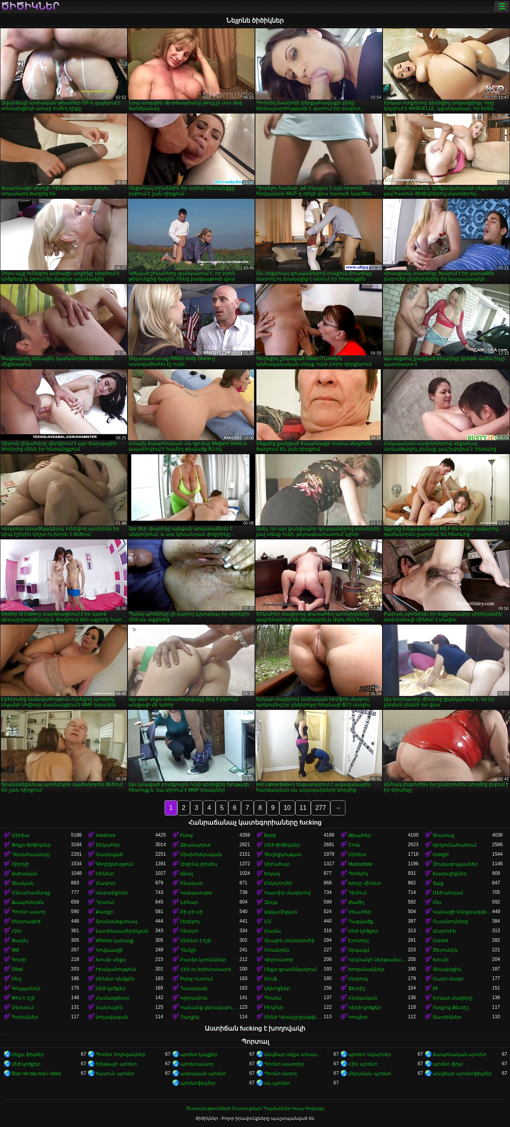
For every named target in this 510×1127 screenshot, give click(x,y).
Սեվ (17, 979)
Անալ (186, 873)
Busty (270, 835)
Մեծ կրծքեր (363, 931)
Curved (440, 940)
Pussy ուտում (196, 979)
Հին (17, 931)
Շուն (354, 845)
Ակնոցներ (277, 988)
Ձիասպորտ (195, 845)
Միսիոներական (201, 854)
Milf (15, 950)
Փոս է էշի (23, 998)
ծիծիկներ (30, 6)
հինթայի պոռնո (116, 1064)
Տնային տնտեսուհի (289, 940)
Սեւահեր (359, 912)
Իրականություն (116, 969)
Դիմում (357, 893)
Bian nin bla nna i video (36, 1073)
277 (320, 807)
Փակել (20, 940)
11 (303, 807)
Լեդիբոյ (190, 921)
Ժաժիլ (356, 902)
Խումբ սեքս (111, 959)
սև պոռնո (277, 1083)
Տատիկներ (447, 1017)
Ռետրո (189, 931)
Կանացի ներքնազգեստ (462, 912)
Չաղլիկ (189, 1017)
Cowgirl (441, 854)
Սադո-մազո (448, 979)
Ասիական (24, 873)
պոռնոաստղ (197, 1064)
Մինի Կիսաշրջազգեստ (294, 1017)
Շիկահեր (108, 845)
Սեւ (437, 902)
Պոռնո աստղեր (284, 1064)
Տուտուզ (443, 835)
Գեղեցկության (283, 854)
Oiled (17, 969)
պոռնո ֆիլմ (448, 1064)
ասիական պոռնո (203, 1073)
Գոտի (19, 959)
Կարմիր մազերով (287, 893)
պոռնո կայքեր (199, 1054)
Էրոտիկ (358, 940)
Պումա (272, 998)
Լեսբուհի (444, 931)
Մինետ (21, 835)
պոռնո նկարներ (369, 1054)
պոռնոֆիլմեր (198, 1083)
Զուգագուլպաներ (455, 864)
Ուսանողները (451, 921)
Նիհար (189, 902)
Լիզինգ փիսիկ (198, 864)
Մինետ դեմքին (115, 979)
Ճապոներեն (28, 902)
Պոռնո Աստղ (280, 1073)
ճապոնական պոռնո (459, 1054)
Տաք (438, 883)
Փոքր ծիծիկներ (31, 845)
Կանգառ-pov (196, 893)
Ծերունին (445, 950)
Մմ (267, 921)
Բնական (191, 883)
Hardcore (105, 835)
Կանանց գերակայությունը (209, 1007)
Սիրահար (277, 864)
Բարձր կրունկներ (203, 959)
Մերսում (22, 1007)
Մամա (272, 931)
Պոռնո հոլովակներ (120, 1054)
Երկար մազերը (453, 998)
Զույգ (270, 902)
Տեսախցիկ (447, 969)
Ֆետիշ (356, 988)
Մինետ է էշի (196, 940)
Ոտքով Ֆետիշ (451, 1007)
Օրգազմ (358, 950)
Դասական (194, 988)
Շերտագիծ (26, 921)
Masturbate (360, 864)
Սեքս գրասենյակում (290, 969)
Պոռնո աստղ (28, 912)
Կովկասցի (109, 950)
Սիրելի (20, 864)
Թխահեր (359, 835)
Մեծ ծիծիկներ (282, 845)
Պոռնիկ (358, 873)
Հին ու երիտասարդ (205, 969)
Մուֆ (270, 979)
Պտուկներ (25, 1017)
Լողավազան (112, 1017)
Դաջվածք (360, 921)
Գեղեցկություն (114, 864)
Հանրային (109, 1007)
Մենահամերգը (31, 893)
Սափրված (109, 854)
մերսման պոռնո (369, 1073)
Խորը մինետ (364, 883)
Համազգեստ (112, 998)
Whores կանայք (115, 940)
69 (435, 988)
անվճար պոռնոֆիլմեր (462, 1073)
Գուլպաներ (26, 988)
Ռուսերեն (276, 950)
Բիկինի (274, 1007)
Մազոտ (106, 883)
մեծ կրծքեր (26, 1064)
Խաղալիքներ (450, 873)
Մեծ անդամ (448, 893)
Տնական (23, 883)
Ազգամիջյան (280, 912)
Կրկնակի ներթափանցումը (378, 959)
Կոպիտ (358, 1017)
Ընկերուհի (278, 883)
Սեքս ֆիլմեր (28, 1054)
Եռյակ (272, 873)
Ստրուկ (358, 979)
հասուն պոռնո (115, 1073)
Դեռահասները (31, 854)
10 (287, 807)
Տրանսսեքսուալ (116, 921)
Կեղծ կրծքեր (364, 1007)
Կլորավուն (194, 998)
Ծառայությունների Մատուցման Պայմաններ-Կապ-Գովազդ (255, 1108)
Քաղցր (105, 912)
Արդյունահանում (455, 845)
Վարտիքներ (112, 893)
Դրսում (105, 902)
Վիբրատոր (278, 959)
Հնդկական (362, 998)
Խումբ (441, 959)
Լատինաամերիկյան (122, 931)
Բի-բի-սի (191, 912)
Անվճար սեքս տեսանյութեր (294, 1054)
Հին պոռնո (362, 1064)
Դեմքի (188, 950)
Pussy (186, 835)
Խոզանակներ (366, 969)
